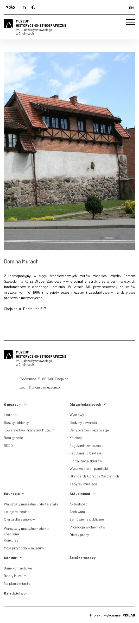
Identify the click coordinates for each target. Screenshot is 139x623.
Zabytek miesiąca (83, 485)
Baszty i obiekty (16, 423)
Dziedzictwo (15, 593)
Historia (10, 416)
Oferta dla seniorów (19, 520)
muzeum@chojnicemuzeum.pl (38, 390)
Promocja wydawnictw (87, 528)
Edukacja (14, 493)
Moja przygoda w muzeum (24, 549)
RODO (8, 446)
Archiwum (77, 513)
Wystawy (77, 416)
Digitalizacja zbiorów (86, 462)
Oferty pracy (79, 536)
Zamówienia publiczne (87, 520)
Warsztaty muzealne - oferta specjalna (26, 534)
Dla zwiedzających (88, 404)
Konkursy (11, 541)
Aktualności (82, 493)
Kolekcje (76, 439)
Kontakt (13, 557)
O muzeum (15, 404)
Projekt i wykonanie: (112, 615)
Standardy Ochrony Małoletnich (94, 477)
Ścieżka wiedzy (83, 557)
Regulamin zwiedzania (87, 446)
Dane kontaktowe (18, 569)
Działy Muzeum (15, 577)
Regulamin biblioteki (85, 454)
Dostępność (13, 439)
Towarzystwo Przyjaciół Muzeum (29, 431)
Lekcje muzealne (16, 513)
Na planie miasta (17, 584)
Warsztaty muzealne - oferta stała (31, 505)
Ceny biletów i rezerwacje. (90, 431)
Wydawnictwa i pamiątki (89, 469)
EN (131, 7)
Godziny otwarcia (83, 423)
